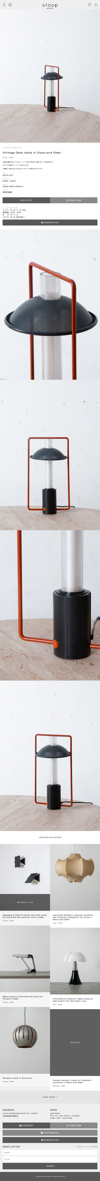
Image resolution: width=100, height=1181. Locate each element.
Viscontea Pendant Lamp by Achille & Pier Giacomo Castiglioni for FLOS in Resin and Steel (73, 917)
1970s (11, 921)
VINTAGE (7, 192)
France (5, 921)
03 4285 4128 (73, 200)
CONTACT (27, 1125)
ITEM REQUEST (51, 1133)
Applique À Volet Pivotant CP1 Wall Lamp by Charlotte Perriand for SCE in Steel (25, 916)
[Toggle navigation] (95, 4)
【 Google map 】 (10, 1116)
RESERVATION (51, 222)
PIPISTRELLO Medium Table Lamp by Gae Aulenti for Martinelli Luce (73, 1000)
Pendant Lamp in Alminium (17, 1078)
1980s (63, 1086)
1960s (60, 923)
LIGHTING (7, 148)
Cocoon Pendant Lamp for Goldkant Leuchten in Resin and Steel (72, 1081)
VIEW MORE (49, 1097)
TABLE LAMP (17, 148)
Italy (5, 157)
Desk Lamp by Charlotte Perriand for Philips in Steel (23, 997)
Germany (56, 1086)
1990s (11, 157)
